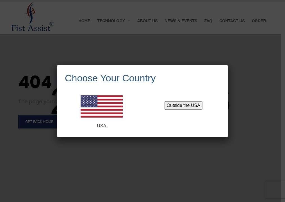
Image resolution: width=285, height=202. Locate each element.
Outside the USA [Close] (183, 105)
